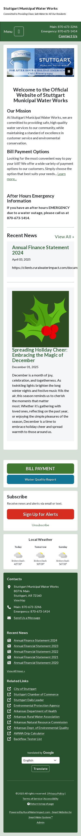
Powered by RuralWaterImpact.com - (40, 815)
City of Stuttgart (25, 689)
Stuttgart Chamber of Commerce (36, 694)
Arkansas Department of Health (35, 711)
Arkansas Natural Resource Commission (41, 722)
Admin (40, 822)
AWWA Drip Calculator (29, 733)
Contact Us (68, 36)
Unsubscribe (40, 525)
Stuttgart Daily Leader (29, 700)
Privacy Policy (56, 793)
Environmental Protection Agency (37, 705)
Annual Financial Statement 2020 (36, 662)
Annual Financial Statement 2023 (36, 646)
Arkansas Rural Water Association (37, 716)
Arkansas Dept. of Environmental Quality (41, 728)
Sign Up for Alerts (40, 514)
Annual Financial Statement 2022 (36, 651)
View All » (64, 236)
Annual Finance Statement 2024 (35, 640)
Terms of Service (32, 798)
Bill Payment (40, 468)
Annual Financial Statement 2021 (36, 657)
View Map (19, 600)
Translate (40, 768)
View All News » (16, 671)
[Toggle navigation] (19, 31)
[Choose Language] (41, 760)
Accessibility (51, 798)
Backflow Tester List (28, 739)
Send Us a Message (27, 618)
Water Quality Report (40, 479)
